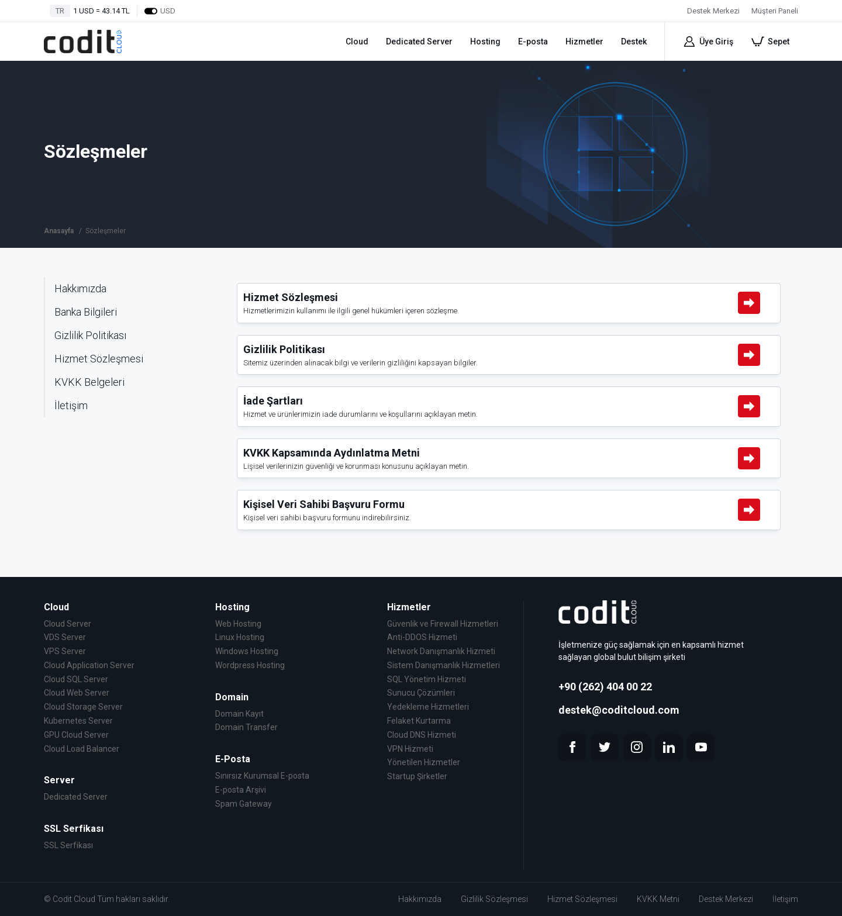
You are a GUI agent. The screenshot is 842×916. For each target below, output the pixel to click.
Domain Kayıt (239, 713)
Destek (634, 41)
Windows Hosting (246, 651)
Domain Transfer (246, 727)
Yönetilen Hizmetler (423, 762)
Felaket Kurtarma (419, 720)
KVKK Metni (658, 899)
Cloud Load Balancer (81, 748)
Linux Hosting (239, 637)
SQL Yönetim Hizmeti (426, 679)
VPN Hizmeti (410, 748)
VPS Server (65, 651)
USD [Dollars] (159, 11)
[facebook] (572, 748)
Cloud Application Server (89, 665)
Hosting (485, 41)
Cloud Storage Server (83, 706)
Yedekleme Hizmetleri (428, 706)
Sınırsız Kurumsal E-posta (262, 775)
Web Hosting (238, 623)
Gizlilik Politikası (90, 335)
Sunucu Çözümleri (421, 692)
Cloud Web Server (76, 692)
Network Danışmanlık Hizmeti (441, 651)
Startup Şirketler (417, 776)
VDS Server (65, 637)
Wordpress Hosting (250, 665)
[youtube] (701, 748)
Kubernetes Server (78, 720)
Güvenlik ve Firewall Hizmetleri (442, 623)
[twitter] (605, 748)
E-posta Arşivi (240, 789)
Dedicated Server (419, 41)
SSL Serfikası (68, 845)
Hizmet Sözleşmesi (98, 358)
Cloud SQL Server (76, 679)
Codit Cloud (74, 899)
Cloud (357, 41)
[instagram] (637, 748)
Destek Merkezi (726, 899)
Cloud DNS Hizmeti (421, 734)
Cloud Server (67, 623)
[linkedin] (669, 748)
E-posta (533, 41)
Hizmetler (584, 41)
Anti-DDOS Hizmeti (422, 637)
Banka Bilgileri (85, 312)
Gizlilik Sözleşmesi (494, 899)
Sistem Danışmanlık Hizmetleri (443, 665)
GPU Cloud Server (76, 734)
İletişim (71, 405)
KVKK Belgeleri (89, 382)
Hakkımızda (80, 288)
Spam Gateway (243, 803)
